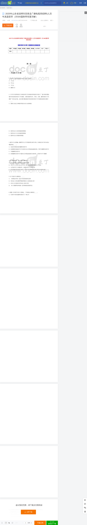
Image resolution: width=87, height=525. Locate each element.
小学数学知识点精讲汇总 (31, 3)
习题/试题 (9, 8)
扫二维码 (85, 504)
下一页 (31, 522)
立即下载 (28, 512)
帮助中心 (85, 500)
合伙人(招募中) (43, 20)
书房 (73, 3)
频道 (20, 3)
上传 (65, 3)
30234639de (14, 20)
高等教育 (2, 8)
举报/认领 (34, 20)
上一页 (22, 522)
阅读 (3, 20)
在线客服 (85, 511)
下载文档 (8, 25)
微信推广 (85, 508)
